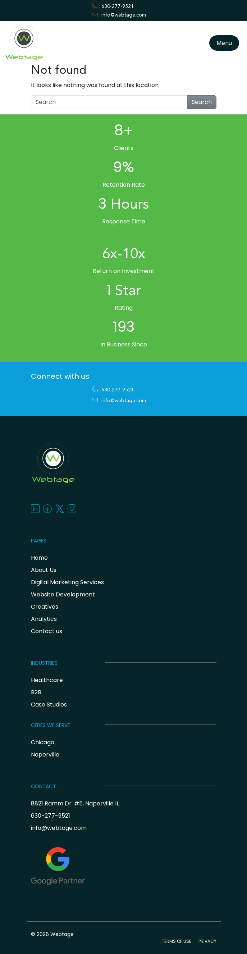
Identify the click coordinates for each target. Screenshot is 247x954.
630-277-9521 (117, 6)
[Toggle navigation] (8, 66)
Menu (224, 43)
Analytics (44, 619)
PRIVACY (207, 941)
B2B (36, 692)
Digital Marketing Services (67, 582)
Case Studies (49, 704)
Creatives (44, 607)
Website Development (63, 594)
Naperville (45, 754)
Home (39, 558)
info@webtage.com (123, 15)
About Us (43, 570)
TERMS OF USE (176, 941)
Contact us (46, 631)
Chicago (42, 742)
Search (202, 102)
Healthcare (47, 680)
